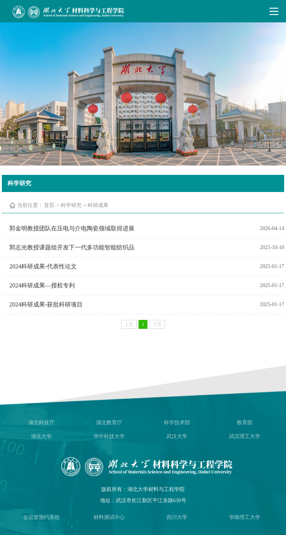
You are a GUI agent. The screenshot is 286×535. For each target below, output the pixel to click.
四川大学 (176, 517)
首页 (49, 205)
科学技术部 (177, 422)
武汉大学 (176, 436)
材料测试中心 (109, 517)
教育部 (244, 422)
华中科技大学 (109, 436)
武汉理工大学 (244, 436)
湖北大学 (41, 436)
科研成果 (98, 205)
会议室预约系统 (41, 517)
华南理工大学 (244, 517)
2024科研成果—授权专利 (42, 285)
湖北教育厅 (109, 422)
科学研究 (71, 205)
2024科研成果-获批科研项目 (46, 304)
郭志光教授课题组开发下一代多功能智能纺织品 (71, 247)
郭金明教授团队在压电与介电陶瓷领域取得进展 (71, 228)
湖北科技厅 (41, 422)
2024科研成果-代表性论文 (43, 266)
